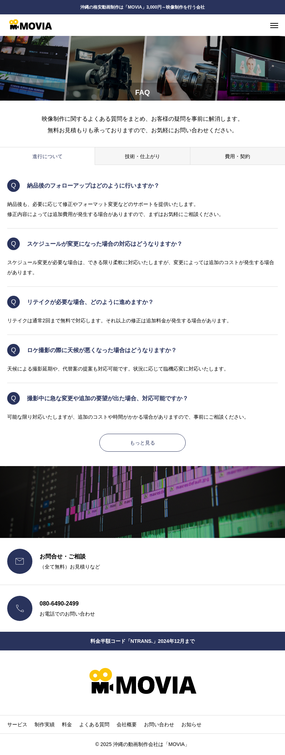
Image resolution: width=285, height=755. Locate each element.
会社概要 (127, 724)
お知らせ (191, 724)
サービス (17, 724)
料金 (67, 724)
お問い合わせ (159, 724)
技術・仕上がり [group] (142, 156)
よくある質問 (94, 724)
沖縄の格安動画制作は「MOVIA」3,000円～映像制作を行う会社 (142, 7)
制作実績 (45, 724)
